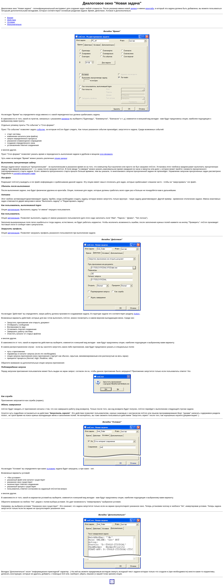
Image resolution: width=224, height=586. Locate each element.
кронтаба (149, 8)
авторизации (13, 209)
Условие (11, 22)
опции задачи (61, 158)
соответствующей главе (24, 173)
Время (10, 18)
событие (41, 129)
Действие (11, 20)
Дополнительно (14, 24)
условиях (51, 469)
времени (65, 119)
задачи (134, 8)
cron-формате (106, 154)
